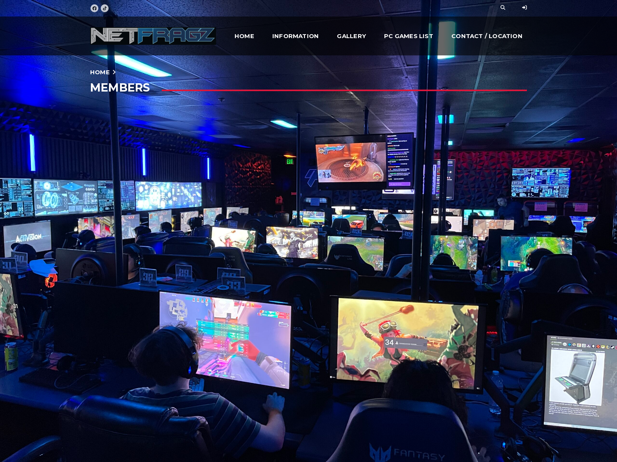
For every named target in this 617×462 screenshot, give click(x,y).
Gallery (351, 36)
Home (244, 36)
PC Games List (408, 36)
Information (295, 36)
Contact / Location (487, 36)
